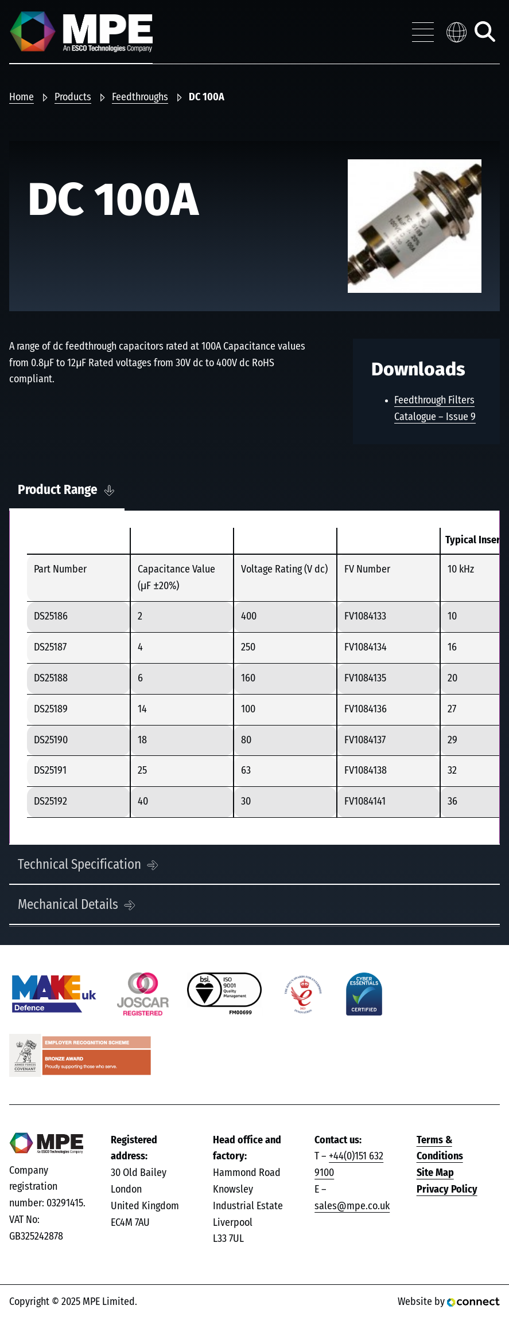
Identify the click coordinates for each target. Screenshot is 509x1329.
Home (21, 97)
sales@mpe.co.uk (352, 1206)
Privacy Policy (447, 1190)
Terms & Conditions (440, 1148)
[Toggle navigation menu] (422, 32)
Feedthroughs (140, 97)
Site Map (435, 1173)
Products (73, 97)
